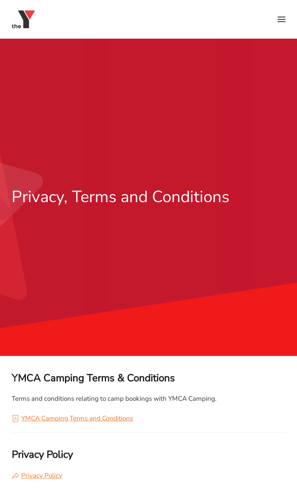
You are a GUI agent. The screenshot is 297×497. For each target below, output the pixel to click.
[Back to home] (25, 19)
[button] (281, 19)
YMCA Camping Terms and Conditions (72, 418)
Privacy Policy (37, 475)
